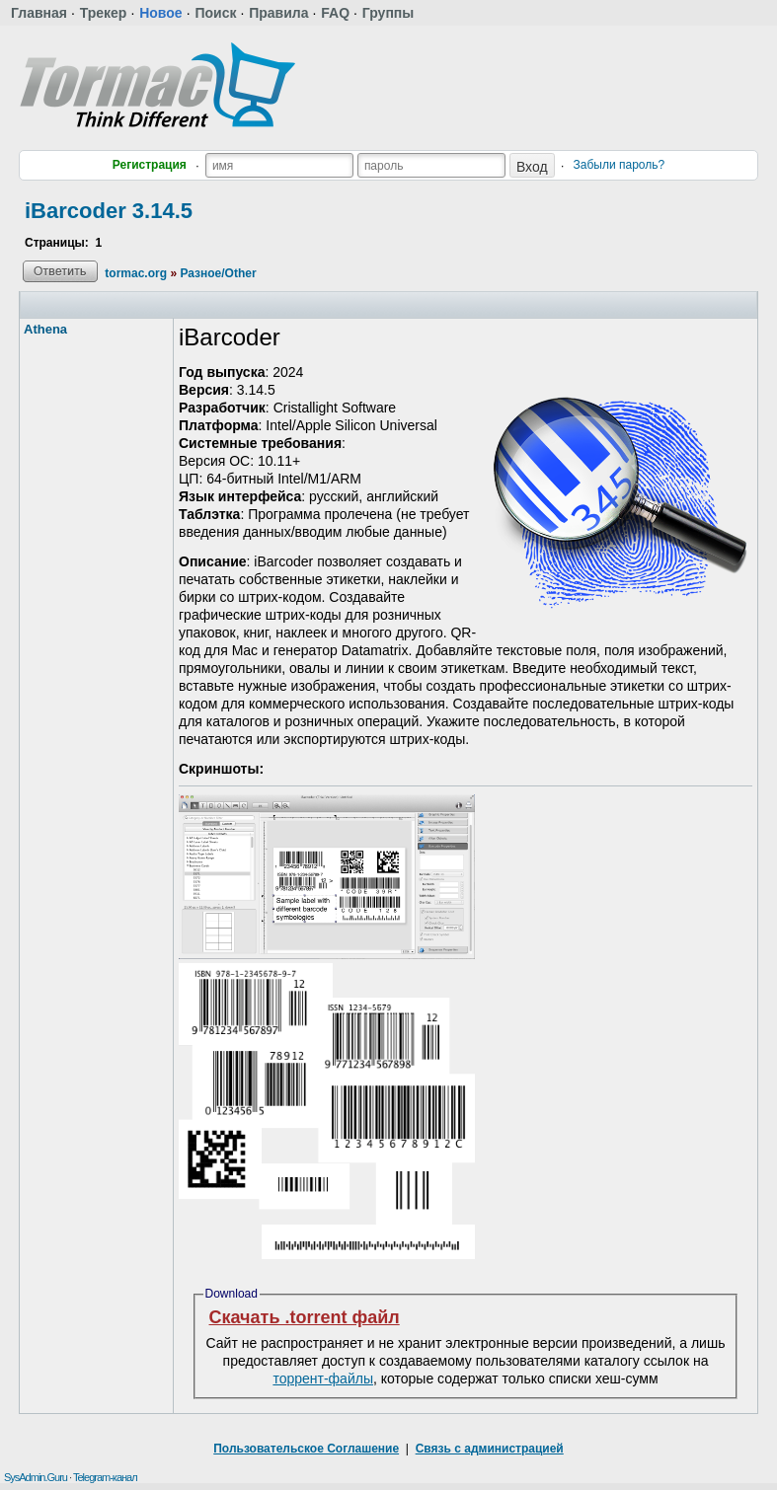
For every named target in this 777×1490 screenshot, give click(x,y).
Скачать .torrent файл (304, 1317)
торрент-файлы (322, 1378)
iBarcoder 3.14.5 (109, 210)
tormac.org (136, 273)
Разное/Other (218, 273)
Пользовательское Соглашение (306, 1448)
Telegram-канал (105, 1477)
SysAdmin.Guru (35, 1477)
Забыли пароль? (619, 165)
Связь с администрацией (490, 1448)
